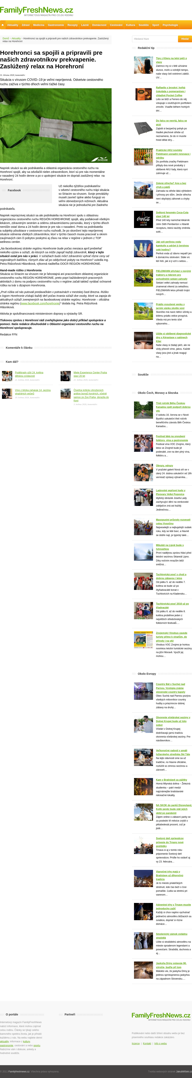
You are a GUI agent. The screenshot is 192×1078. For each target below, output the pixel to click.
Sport (155, 24)
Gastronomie (56, 24)
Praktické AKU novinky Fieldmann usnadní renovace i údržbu (173, 154)
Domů (6, 38)
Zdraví (26, 24)
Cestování (116, 24)
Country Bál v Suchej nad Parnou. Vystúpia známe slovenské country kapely (170, 688)
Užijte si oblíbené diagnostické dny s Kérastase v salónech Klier (173, 337)
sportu (36, 1045)
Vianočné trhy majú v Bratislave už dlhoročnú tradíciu (169, 875)
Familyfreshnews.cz (18, 1071)
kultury (26, 1041)
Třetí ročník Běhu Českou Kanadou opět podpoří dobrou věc (173, 407)
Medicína (38, 24)
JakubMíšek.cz (184, 1071)
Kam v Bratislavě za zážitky (171, 779)
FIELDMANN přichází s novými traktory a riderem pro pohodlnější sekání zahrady (173, 275)
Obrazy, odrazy (164, 465)
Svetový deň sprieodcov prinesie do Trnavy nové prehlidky (170, 842)
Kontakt (147, 1043)
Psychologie (170, 24)
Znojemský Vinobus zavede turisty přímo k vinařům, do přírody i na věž (171, 637)
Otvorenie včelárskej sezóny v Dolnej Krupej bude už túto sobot (173, 721)
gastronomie (6, 1045)
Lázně (85, 24)
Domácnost (99, 24)
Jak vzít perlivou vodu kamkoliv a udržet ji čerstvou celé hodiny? (172, 245)
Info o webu (160, 1043)
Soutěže (144, 24)
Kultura (130, 24)
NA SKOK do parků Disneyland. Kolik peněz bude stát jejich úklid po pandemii (174, 809)
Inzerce (136, 1043)
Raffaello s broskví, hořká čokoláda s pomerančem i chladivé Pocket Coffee (170, 91)
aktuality (4, 1041)
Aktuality (16, 38)
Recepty (73, 24)
